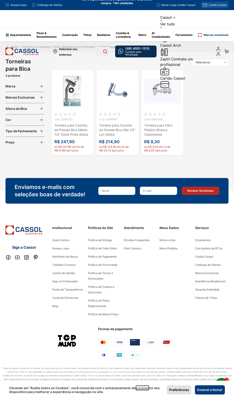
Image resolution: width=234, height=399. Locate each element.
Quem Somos (60, 240)
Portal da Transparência (67, 289)
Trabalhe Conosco (64, 265)
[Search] (105, 51)
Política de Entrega (100, 240)
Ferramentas (184, 35)
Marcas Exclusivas (207, 273)
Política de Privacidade (102, 265)
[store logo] (22, 51)
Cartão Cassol (172, 82)
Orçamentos (203, 240)
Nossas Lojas (60, 248)
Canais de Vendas (63, 273)
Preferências (179, 390)
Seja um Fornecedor (65, 281)
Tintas (87, 35)
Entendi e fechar (210, 390)
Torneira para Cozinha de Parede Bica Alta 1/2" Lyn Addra (117, 129)
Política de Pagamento (102, 256)
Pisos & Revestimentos (47, 34)
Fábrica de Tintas (206, 297)
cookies (142, 388)
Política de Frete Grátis (102, 248)
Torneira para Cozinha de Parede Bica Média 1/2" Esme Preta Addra (71, 129)
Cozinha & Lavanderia (123, 34)
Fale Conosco (132, 248)
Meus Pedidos (169, 248)
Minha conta (168, 240)
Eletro (142, 35)
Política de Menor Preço (103, 314)
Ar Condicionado (161, 34)
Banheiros (103, 35)
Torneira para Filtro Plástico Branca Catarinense (158, 129)
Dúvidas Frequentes (136, 240)
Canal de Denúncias (65, 297)
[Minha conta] (218, 48)
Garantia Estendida (207, 289)
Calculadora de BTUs (208, 248)
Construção (70, 35)
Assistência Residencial (210, 281)
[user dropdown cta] (218, 54)
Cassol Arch (170, 49)
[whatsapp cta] (136, 51)
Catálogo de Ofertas (208, 265)
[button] (200, 191)
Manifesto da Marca (65, 256)
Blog (55, 306)
